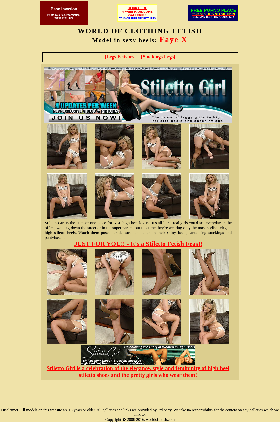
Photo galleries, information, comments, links (63, 16)
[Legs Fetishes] (120, 56)
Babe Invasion (64, 9)
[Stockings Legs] (158, 56)
